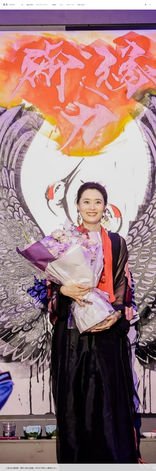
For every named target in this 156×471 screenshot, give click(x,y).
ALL (22, 4)
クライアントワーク (41, 4)
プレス (61, 4)
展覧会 (54, 4)
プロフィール (70, 4)
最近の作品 (30, 4)
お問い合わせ (81, 4)
